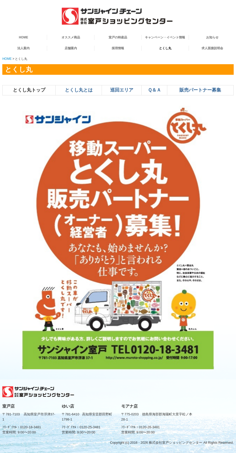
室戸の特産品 (118, 37)
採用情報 (118, 48)
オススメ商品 (71, 37)
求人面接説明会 (212, 48)
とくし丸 (165, 48)
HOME (23, 37)
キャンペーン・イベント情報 (165, 37)
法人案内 (23, 48)
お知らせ (212, 37)
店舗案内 (71, 48)
